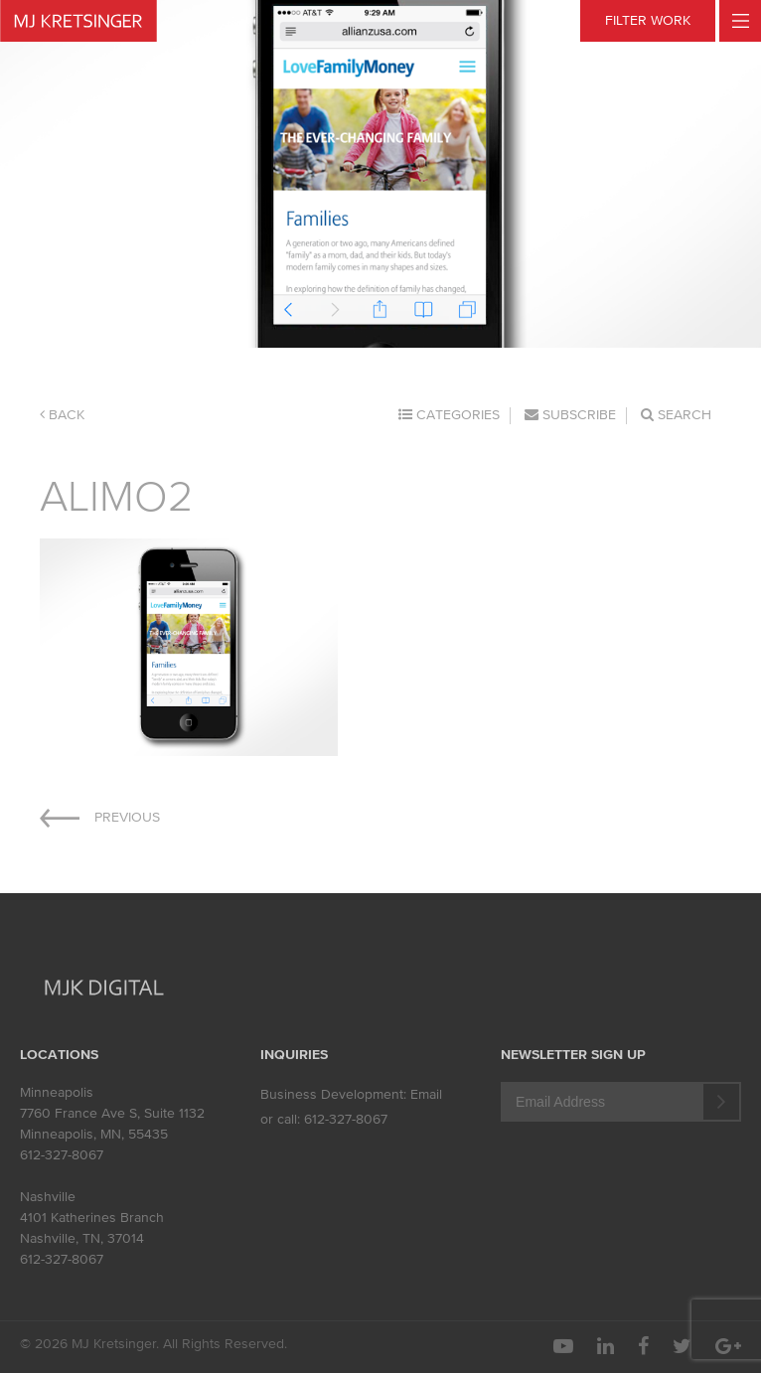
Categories (449, 414)
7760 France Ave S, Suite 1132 (112, 1113)
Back (62, 414)
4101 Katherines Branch (92, 1217)
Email (426, 1094)
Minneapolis (56, 1092)
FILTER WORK (647, 20)
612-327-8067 (61, 1154)
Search (676, 414)
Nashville (48, 1196)
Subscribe (570, 414)
